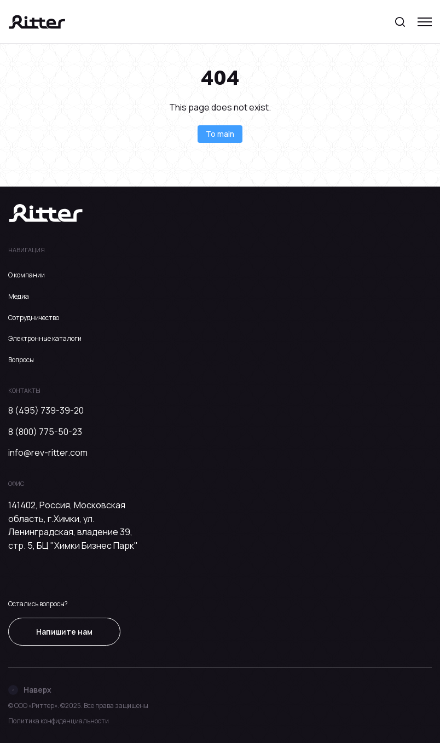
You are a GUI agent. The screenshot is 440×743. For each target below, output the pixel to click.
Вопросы (21, 359)
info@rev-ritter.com (48, 452)
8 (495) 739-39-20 (46, 410)
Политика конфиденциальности (58, 720)
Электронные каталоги (45, 338)
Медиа (18, 296)
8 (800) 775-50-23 (45, 432)
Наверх (29, 689)
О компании (26, 275)
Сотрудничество (33, 317)
